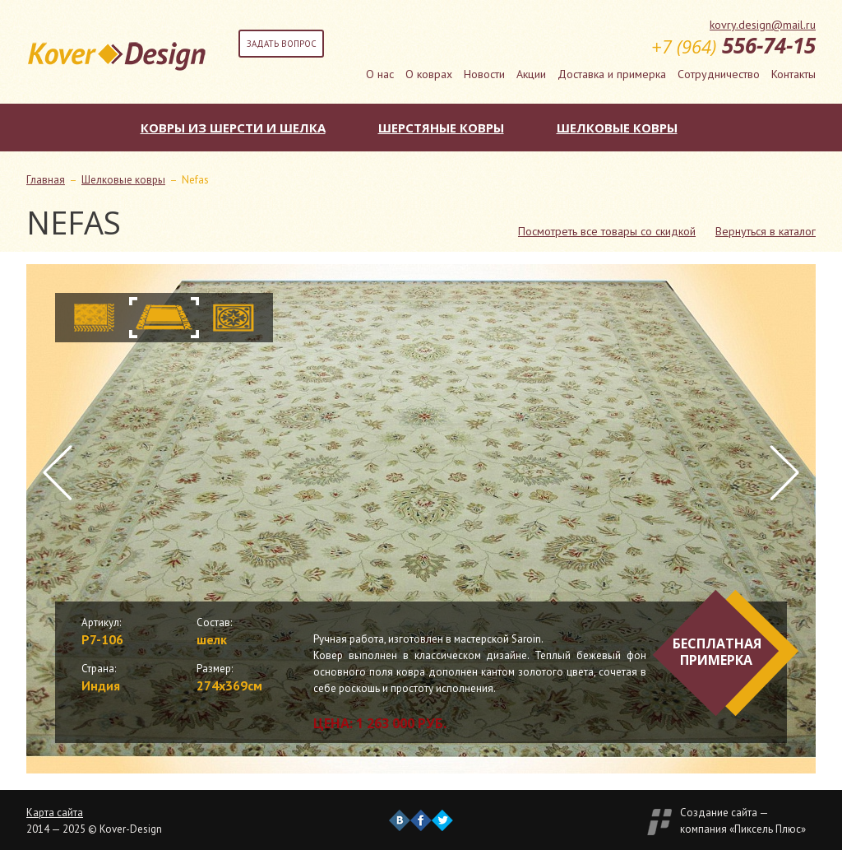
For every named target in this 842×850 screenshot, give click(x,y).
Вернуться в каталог (765, 231)
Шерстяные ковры (441, 127)
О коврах (428, 74)
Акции (531, 74)
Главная (45, 180)
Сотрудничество (719, 74)
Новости (484, 74)
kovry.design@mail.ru (763, 24)
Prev (57, 472)
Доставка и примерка (611, 74)
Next (784, 472)
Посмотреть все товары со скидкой (607, 231)
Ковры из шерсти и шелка (233, 127)
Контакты (793, 74)
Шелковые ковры (617, 127)
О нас (380, 74)
